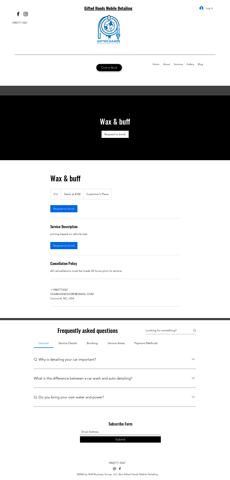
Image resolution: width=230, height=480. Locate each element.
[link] (115, 134)
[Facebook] (18, 14)
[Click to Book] (109, 67)
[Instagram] (26, 14)
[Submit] (120, 439)
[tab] (44, 343)
